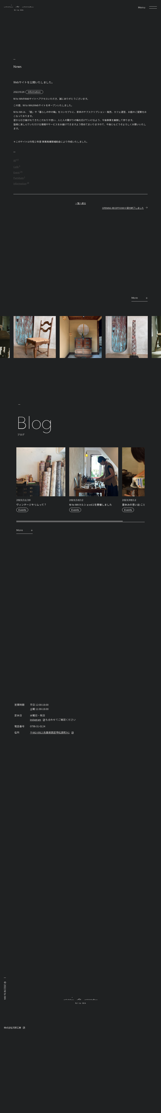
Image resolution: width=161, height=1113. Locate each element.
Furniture (18, 178)
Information (34, 91)
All (14, 160)
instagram (35, 719)
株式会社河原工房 (12, 1027)
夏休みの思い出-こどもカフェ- (139, 504)
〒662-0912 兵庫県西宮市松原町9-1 (50, 732)
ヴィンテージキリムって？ (31, 504)
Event (16, 173)
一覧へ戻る (80, 203)
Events (22, 510)
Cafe (16, 167)
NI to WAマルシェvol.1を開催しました (90, 504)
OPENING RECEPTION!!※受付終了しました (123, 208)
